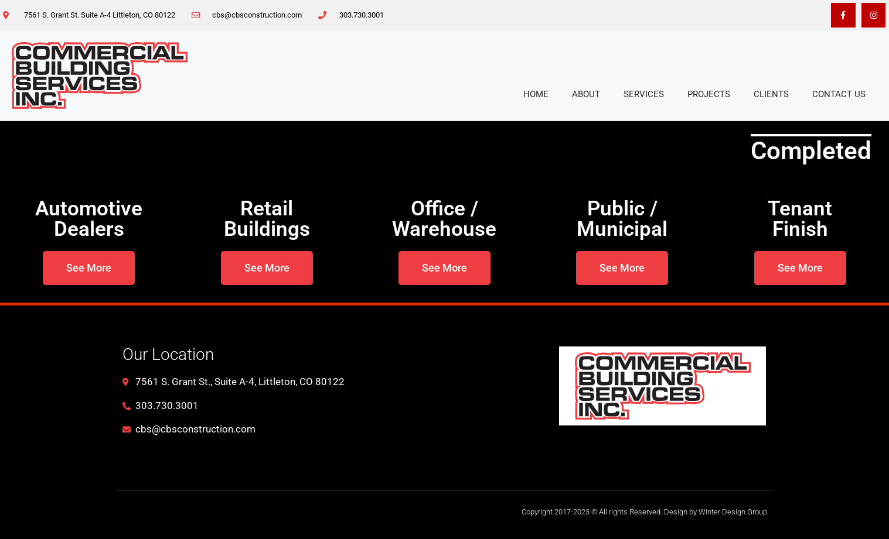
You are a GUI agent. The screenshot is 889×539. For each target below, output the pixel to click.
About (586, 94)
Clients (771, 94)
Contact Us (839, 94)
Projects (708, 94)
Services (644, 94)
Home (536, 94)
